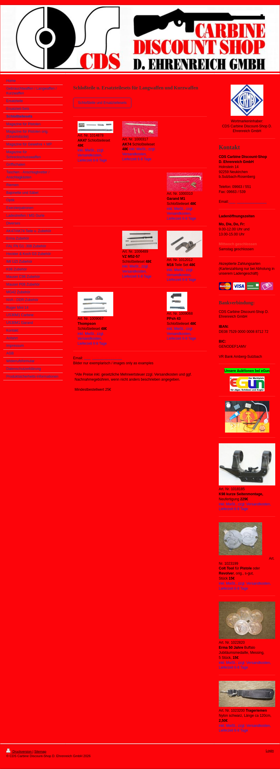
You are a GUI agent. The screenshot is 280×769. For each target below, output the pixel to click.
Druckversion (19, 751)
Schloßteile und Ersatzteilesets (102, 103)
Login (270, 750)
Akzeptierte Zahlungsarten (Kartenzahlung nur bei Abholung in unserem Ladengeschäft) (246, 269)
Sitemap (40, 751)
